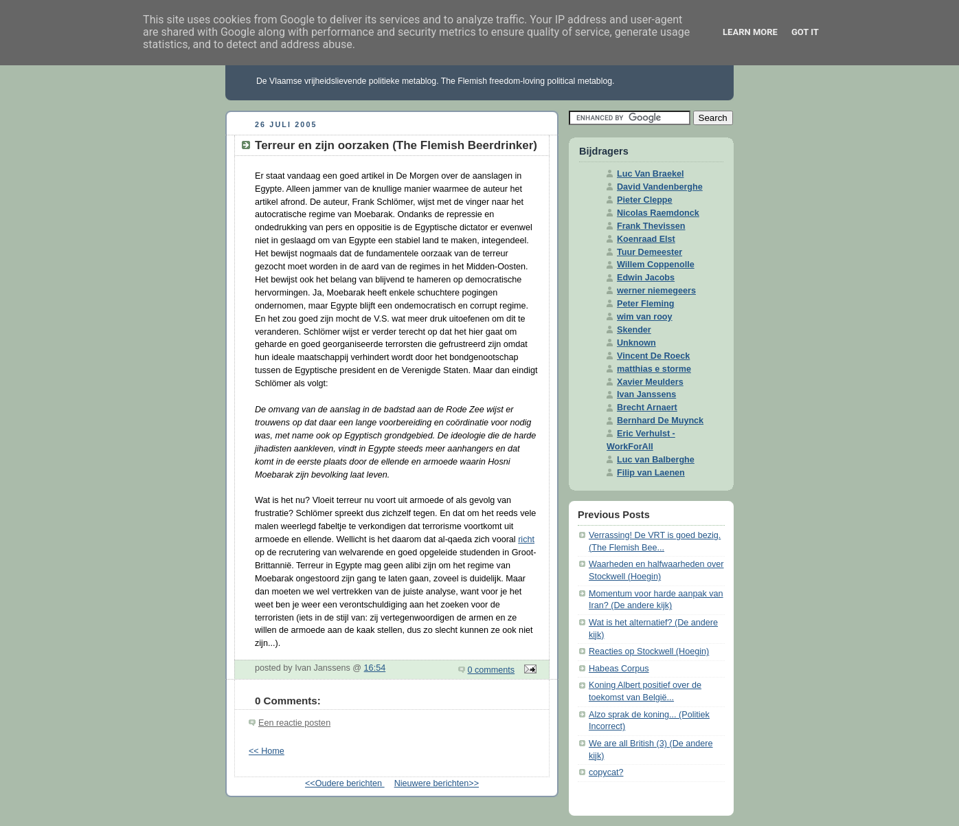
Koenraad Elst (646, 239)
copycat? (606, 772)
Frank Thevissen (651, 226)
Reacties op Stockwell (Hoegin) (649, 651)
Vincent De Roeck (653, 356)
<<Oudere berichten (345, 783)
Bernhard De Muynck (660, 420)
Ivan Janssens (646, 394)
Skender (634, 330)
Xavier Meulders (650, 382)
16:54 (375, 668)
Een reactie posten (294, 723)
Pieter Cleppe (645, 200)
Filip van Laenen (651, 473)
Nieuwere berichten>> (436, 783)
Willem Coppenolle (656, 264)
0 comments (491, 670)
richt (526, 539)
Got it (805, 32)
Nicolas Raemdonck (658, 213)
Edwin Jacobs (646, 277)
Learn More (750, 32)
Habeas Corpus (619, 668)
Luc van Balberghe (656, 460)
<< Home (266, 751)
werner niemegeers (656, 290)
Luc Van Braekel (650, 174)
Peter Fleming (645, 304)
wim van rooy (645, 317)
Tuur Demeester (649, 252)
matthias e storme (654, 369)
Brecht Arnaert (647, 407)
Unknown (636, 343)
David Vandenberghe (660, 187)
